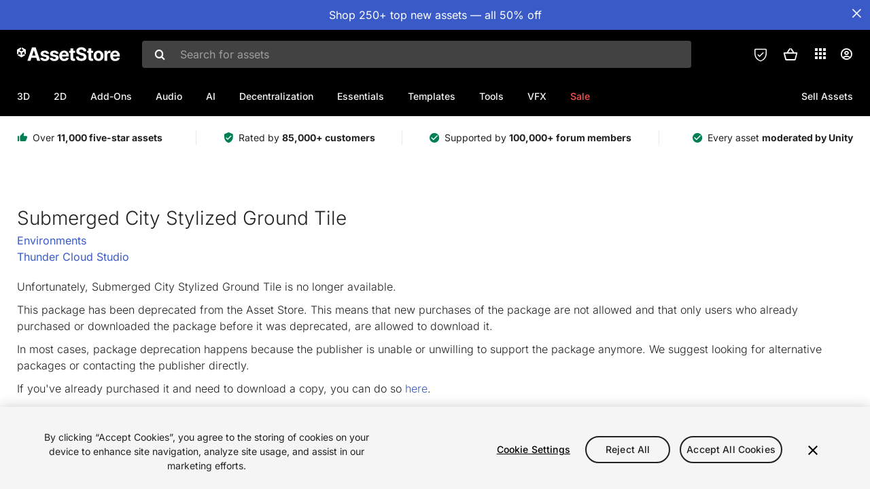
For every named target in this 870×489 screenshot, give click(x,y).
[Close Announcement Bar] (856, 13)
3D (23, 96)
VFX (536, 96)
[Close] (813, 450)
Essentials (360, 96)
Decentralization (276, 96)
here (416, 388)
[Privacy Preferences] (760, 54)
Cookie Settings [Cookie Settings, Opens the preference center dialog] (533, 449)
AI (210, 96)
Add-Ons (111, 96)
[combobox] (416, 54)
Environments (51, 240)
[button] (790, 54)
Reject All (628, 449)
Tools (491, 96)
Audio (169, 96)
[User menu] (846, 54)
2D (60, 96)
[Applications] (820, 54)
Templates (431, 96)
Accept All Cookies (731, 449)
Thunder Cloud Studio (73, 257)
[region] (435, 448)
